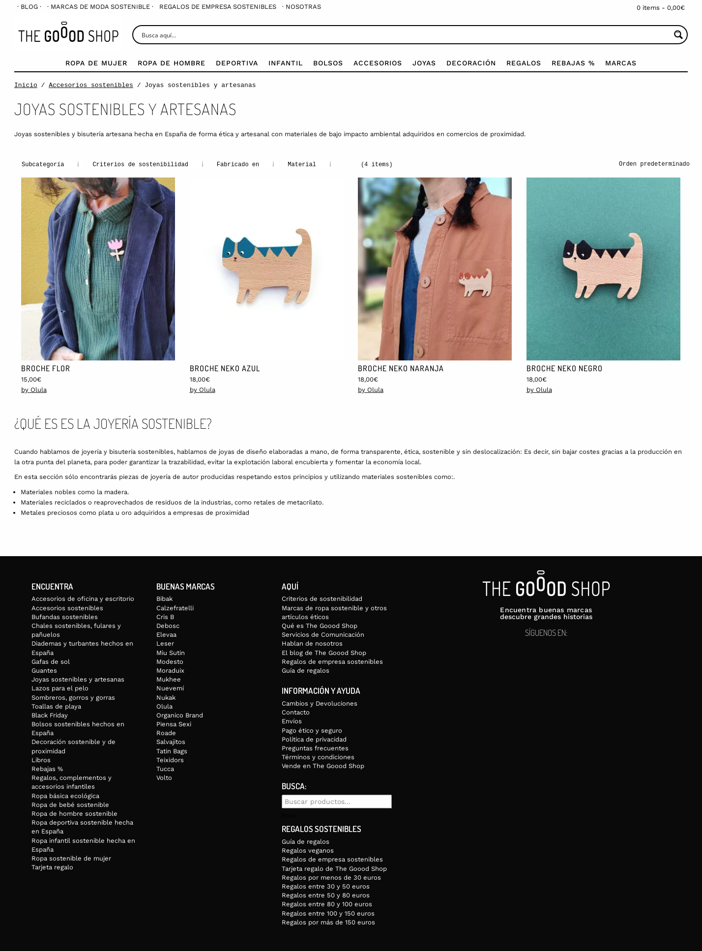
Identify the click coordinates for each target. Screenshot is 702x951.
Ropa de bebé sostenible (70, 804)
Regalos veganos (308, 850)
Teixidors (170, 759)
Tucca (165, 768)
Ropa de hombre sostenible (74, 813)
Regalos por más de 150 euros (328, 921)
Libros (41, 759)
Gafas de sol (50, 661)
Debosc (167, 625)
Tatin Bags (171, 750)
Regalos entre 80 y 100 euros (327, 903)
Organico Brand (179, 714)
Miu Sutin (170, 652)
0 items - (661, 7)
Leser (165, 643)
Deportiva (237, 63)
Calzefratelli (175, 607)
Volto (164, 777)
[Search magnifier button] (678, 34)
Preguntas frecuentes (315, 747)
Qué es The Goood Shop (319, 625)
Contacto (296, 711)
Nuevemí (170, 687)
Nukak (166, 697)
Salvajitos (170, 741)
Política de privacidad (314, 739)
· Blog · (29, 6)
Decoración (471, 63)
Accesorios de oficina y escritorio (82, 598)
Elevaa (166, 634)
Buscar (289, 815)
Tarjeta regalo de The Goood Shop (334, 868)
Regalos (523, 63)
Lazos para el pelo (59, 687)
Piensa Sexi (173, 723)
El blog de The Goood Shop (324, 652)
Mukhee (168, 679)
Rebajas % (573, 63)
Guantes (44, 670)
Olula (164, 706)
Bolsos (328, 63)
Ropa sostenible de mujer (71, 858)
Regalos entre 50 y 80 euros (326, 894)
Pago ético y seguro (312, 730)
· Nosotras (301, 6)
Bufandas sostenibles (64, 616)
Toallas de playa (56, 706)
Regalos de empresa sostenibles (217, 6)
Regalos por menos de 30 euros (331, 877)
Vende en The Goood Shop (323, 765)
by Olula (34, 389)
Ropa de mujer (96, 63)
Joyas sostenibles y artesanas (77, 679)
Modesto (169, 661)
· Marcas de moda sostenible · (100, 6)
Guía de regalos (305, 670)
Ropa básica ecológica (65, 795)
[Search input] (405, 35)
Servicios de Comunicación (323, 634)
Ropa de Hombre (171, 63)
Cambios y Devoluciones (319, 703)
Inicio (25, 85)
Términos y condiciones (318, 756)
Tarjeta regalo (52, 866)
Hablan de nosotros (312, 643)
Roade (166, 732)
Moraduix (170, 670)
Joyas (424, 63)
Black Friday (49, 714)
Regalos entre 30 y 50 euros (326, 886)
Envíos (292, 720)
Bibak (164, 598)
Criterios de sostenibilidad (322, 598)
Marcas (621, 63)
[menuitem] (29, 6)
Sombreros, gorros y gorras (73, 697)
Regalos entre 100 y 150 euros (328, 913)
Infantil (285, 63)
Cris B (165, 616)
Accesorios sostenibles (91, 85)
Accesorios (377, 63)
